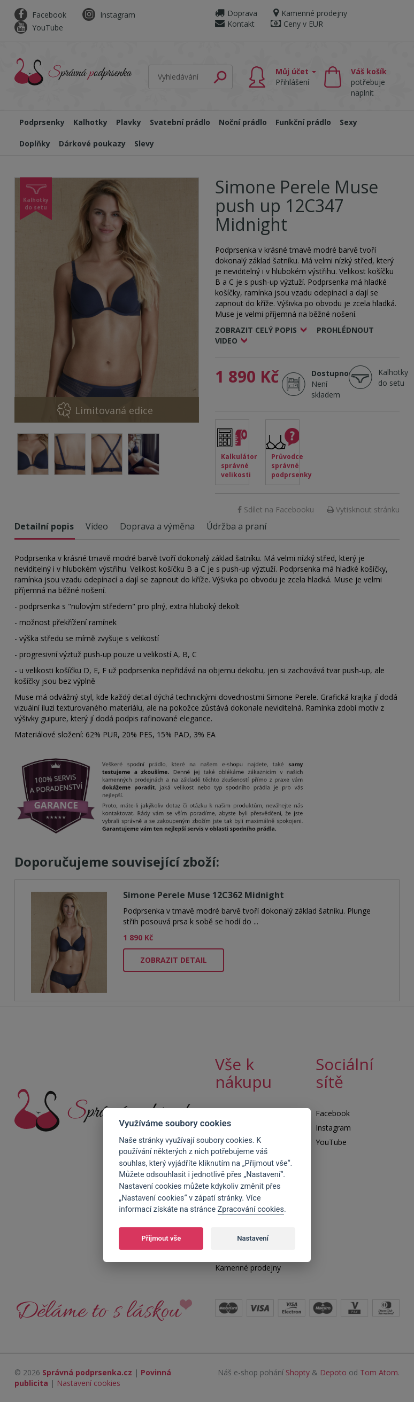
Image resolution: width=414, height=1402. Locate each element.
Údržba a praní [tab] (236, 526)
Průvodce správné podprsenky (285, 465)
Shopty (298, 1372)
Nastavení (253, 1238)
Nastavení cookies (88, 1383)
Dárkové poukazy (92, 143)
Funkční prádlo (303, 122)
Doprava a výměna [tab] (157, 526)
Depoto (333, 1372)
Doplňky (34, 143)
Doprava (236, 13)
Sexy (348, 122)
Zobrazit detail (173, 960)
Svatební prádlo (180, 122)
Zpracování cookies (251, 1209)
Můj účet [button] (295, 76)
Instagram (108, 15)
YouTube (38, 27)
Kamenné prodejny (310, 13)
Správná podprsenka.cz (87, 1372)
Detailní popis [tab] (44, 526)
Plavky (128, 122)
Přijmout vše (161, 1238)
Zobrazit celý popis (256, 330)
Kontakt (235, 24)
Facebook (40, 15)
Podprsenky (42, 122)
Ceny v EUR (297, 24)
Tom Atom (379, 1372)
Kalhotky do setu (393, 377)
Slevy (144, 143)
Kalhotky (90, 122)
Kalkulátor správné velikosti (235, 465)
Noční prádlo (243, 122)
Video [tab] (97, 526)
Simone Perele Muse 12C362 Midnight (203, 895)
